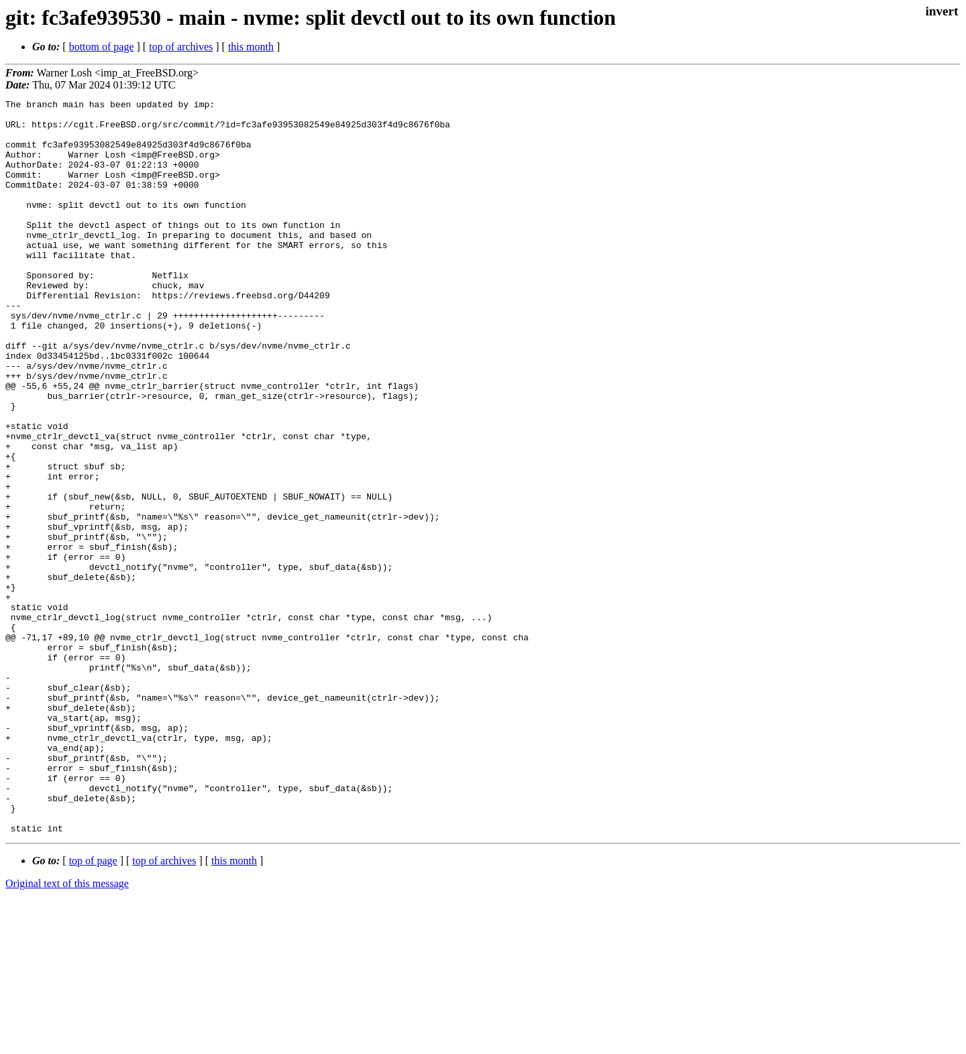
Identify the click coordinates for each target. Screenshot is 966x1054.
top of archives (181, 46)
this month (251, 46)
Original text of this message (67, 1030)
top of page (93, 1007)
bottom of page (101, 46)
